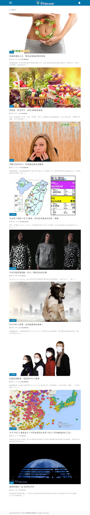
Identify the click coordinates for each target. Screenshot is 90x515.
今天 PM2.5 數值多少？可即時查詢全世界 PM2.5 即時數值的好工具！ (40, 432)
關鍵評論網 (25, 221)
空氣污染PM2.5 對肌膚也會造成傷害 (26, 164)
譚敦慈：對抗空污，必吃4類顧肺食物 (26, 110)
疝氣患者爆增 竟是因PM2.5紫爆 (24, 378)
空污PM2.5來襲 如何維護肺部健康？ (26, 324)
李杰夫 (24, 490)
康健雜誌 (24, 113)
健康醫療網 (25, 59)
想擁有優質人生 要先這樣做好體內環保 (27, 56)
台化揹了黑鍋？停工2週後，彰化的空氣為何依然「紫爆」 (35, 218)
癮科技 (24, 276)
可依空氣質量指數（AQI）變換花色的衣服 (28, 272)
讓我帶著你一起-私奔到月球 (21, 486)
